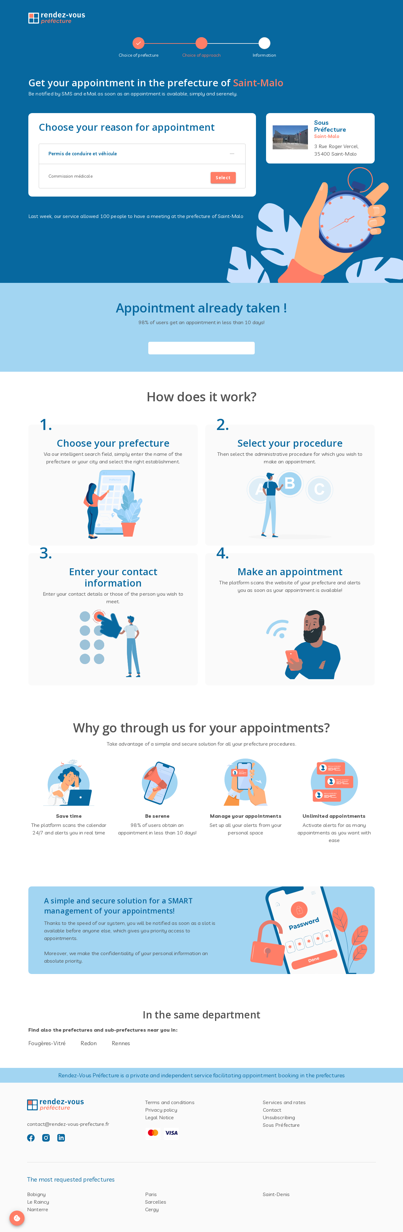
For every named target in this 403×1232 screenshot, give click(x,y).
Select (223, 178)
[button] (142, 154)
